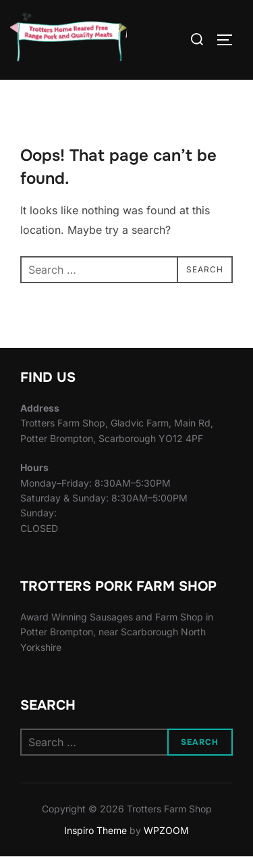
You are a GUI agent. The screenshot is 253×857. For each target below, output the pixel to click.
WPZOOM (166, 830)
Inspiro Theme (95, 830)
